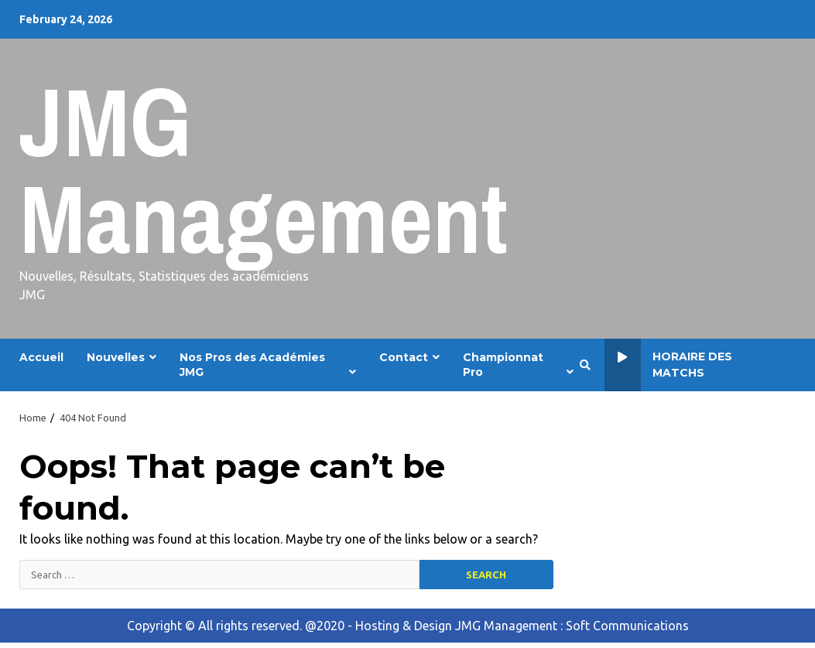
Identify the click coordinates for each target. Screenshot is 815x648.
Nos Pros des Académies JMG (252, 364)
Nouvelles (116, 357)
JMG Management (263, 169)
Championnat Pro (503, 364)
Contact (403, 357)
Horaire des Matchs (668, 365)
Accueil (41, 357)
